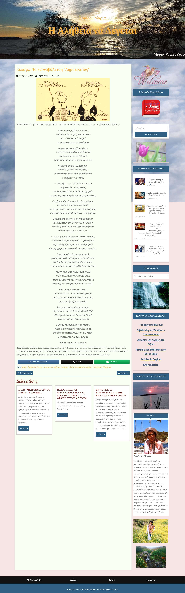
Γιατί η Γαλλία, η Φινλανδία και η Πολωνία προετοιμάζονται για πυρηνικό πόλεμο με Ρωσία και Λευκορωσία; (151, 230)
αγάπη (24, 367)
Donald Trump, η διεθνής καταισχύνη (156, 181)
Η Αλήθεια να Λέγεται (92, 30)
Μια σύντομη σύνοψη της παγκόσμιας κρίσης (157, 194)
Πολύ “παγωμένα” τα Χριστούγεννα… (34, 391)
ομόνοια (64, 367)
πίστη (71, 367)
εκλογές (57, 367)
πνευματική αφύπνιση (83, 367)
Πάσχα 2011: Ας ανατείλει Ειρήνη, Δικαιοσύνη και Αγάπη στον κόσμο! (72, 394)
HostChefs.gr (112, 589)
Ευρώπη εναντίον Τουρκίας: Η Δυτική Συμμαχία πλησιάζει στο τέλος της (156, 249)
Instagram (151, 580)
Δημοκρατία (48, 367)
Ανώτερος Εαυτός (35, 367)
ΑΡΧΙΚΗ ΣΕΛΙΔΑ (34, 580)
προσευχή (97, 367)
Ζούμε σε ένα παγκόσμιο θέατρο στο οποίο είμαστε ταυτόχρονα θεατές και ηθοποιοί (156, 209)
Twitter (112, 580)
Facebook (73, 580)
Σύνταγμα (107, 367)
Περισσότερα (24, 428)
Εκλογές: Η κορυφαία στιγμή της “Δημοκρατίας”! (111, 392)
